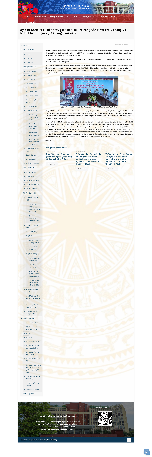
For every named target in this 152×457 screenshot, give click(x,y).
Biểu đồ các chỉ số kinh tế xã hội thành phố (32, 328)
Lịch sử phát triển (31, 83)
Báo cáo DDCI (30, 333)
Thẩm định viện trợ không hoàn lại (31, 313)
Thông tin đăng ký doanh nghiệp (34, 260)
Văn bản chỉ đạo (31, 172)
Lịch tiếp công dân (31, 188)
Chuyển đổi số (30, 62)
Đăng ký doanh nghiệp (32, 254)
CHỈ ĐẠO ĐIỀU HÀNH (29, 168)
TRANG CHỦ (26, 45)
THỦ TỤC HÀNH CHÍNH (29, 193)
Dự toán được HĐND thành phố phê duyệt (34, 126)
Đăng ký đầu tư (30, 236)
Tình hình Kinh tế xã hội (33, 323)
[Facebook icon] (124, 440)
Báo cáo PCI (29, 337)
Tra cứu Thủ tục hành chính (32, 226)
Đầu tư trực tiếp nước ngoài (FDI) (34, 242)
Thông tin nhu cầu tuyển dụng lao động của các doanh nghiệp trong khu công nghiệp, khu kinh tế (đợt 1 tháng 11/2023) (119, 159)
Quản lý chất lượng (31, 155)
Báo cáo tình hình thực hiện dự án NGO (32, 353)
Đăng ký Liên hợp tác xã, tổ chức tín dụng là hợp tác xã (33, 298)
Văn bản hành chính (32, 96)
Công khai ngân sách (32, 110)
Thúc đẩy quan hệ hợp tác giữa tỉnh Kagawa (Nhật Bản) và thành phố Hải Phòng (59, 156)
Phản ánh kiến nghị (31, 176)
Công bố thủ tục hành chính (32, 199)
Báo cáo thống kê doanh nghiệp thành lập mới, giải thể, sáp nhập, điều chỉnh (33, 368)
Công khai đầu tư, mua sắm (33, 150)
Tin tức (28, 54)
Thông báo (29, 58)
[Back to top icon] (129, 440)
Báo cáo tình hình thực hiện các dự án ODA (32, 347)
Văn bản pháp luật (31, 92)
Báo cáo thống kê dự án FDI (33, 360)
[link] (40, 20)
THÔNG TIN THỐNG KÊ (29, 318)
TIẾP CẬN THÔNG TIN (29, 67)
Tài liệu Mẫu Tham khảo (32, 266)
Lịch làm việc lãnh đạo (32, 184)
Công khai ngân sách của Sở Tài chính (33, 117)
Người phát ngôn (31, 87)
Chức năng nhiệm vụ (32, 75)
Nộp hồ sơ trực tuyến (32, 232)
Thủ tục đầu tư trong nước (33, 248)
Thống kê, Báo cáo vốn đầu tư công (33, 378)
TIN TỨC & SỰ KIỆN (28, 49)
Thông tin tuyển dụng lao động (32, 384)
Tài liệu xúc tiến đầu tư (32, 389)
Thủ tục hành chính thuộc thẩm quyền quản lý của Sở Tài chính (34, 208)
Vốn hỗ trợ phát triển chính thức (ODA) (32, 306)
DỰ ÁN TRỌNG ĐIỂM (29, 394)
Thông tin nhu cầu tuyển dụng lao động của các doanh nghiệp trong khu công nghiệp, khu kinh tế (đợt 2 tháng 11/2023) (89, 159)
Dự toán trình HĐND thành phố (34, 134)
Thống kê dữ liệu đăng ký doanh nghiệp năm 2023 (34, 282)
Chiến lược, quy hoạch (32, 163)
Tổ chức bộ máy (31, 71)
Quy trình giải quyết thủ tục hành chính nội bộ (34, 218)
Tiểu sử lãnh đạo (31, 79)
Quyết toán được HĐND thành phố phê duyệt (34, 141)
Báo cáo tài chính (31, 159)
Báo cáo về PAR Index (32, 341)
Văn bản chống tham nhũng (32, 101)
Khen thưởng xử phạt (32, 180)
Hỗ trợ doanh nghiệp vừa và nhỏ (32, 291)
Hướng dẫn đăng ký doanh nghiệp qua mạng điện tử (34, 274)
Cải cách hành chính (32, 106)
